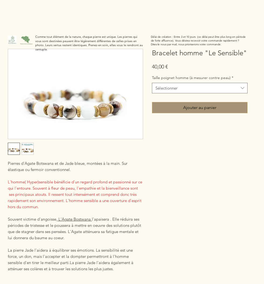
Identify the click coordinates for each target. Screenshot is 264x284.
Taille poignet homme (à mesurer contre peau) (192, 77)
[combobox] (200, 88)
